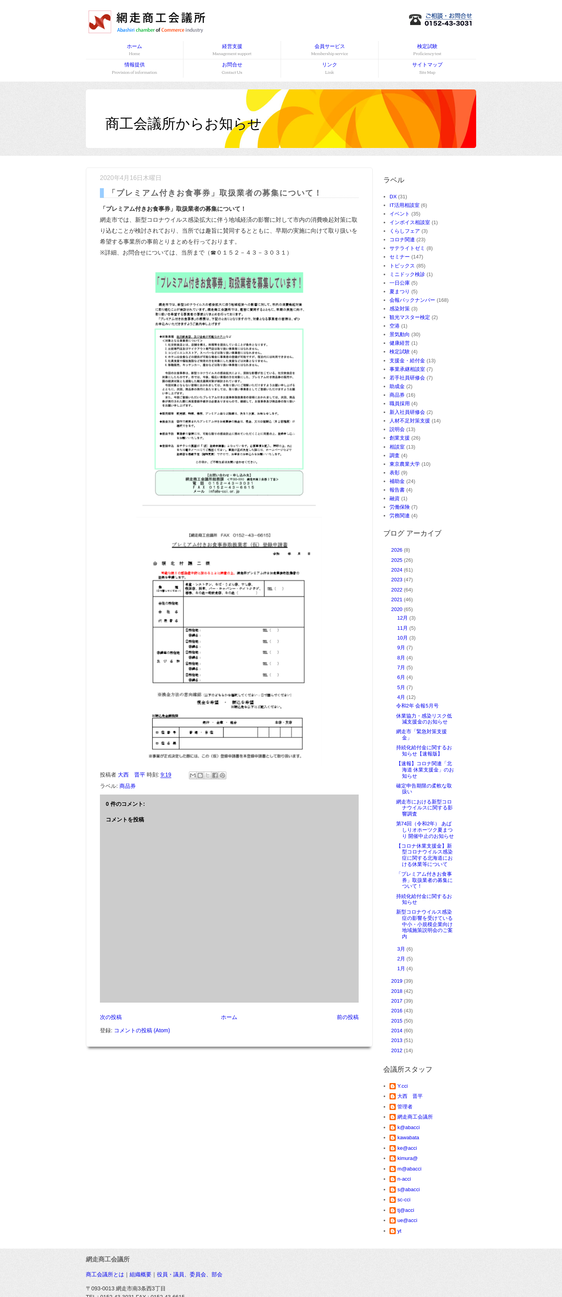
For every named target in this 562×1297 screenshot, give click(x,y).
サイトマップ (427, 68)
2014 (397, 1030)
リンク (329, 68)
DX (393, 197)
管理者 (405, 1107)
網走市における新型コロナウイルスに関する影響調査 (424, 808)
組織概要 (140, 1274)
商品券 (127, 786)
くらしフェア (404, 231)
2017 (397, 1001)
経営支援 (231, 50)
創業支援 (399, 438)
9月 (402, 647)
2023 (397, 580)
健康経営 (399, 343)
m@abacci (409, 1169)
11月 (403, 628)
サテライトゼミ (407, 248)
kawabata (408, 1137)
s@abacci (408, 1189)
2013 (397, 1040)
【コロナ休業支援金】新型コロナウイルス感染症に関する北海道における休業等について (424, 855)
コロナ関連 (402, 239)
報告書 (397, 490)
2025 (397, 560)
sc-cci (403, 1200)
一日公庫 (399, 283)
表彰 (394, 473)
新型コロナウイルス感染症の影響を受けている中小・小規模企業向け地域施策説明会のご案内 (424, 924)
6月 (402, 677)
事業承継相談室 (407, 369)
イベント (399, 214)
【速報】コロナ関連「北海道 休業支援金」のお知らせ (425, 770)
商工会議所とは (105, 1274)
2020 (397, 609)
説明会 (397, 429)
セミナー (399, 257)
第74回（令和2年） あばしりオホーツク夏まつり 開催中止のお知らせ (425, 830)
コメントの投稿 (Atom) (142, 1030)
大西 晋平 (410, 1096)
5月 (402, 687)
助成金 (397, 386)
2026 (397, 550)
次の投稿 (111, 1017)
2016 (397, 1011)
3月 (402, 949)
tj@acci (405, 1210)
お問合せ (232, 68)
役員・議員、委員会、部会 (189, 1274)
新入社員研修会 (407, 412)
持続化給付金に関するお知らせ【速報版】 (424, 751)
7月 (402, 667)
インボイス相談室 (409, 222)
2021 (397, 599)
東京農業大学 (404, 464)
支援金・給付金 (407, 360)
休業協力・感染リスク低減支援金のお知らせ (424, 719)
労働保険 (399, 507)
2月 (402, 959)
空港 (394, 326)
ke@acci (407, 1148)
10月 (403, 638)
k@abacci (408, 1127)
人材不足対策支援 (409, 421)
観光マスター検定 (409, 317)
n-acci (404, 1179)
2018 (397, 991)
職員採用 (399, 403)
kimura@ (407, 1158)
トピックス (402, 266)
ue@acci (407, 1220)
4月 (402, 697)
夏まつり (399, 291)
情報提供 (134, 68)
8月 (402, 658)
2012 (397, 1050)
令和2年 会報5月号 (417, 706)
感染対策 (399, 309)
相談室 (397, 447)
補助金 (397, 481)
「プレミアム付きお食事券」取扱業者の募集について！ (424, 880)
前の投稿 (348, 1017)
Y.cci (402, 1086)
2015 (397, 1021)
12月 (403, 618)
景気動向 (399, 334)
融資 (394, 498)
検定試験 (427, 50)
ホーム (134, 50)
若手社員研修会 (407, 378)
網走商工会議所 (415, 1117)
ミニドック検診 (407, 274)
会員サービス (329, 50)
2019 (397, 981)
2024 (397, 570)
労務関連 (399, 515)
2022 (397, 590)
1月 (402, 968)
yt (399, 1231)
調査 (394, 455)
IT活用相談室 (404, 205)
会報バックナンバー (412, 300)
